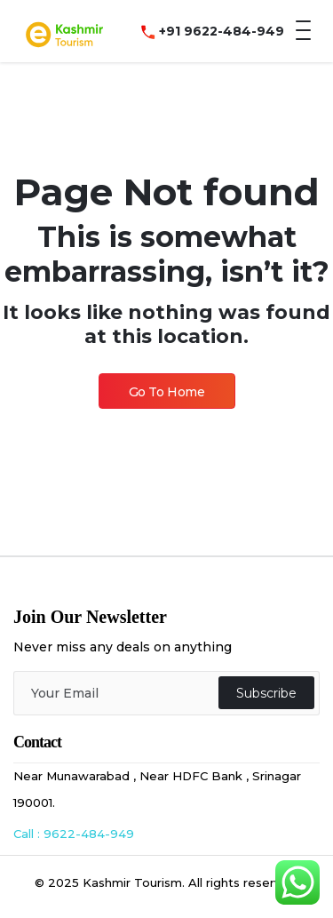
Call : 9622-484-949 (73, 833)
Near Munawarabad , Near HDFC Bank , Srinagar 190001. (157, 789)
